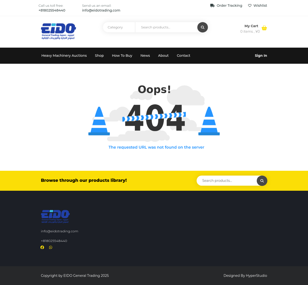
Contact (183, 55)
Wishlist (257, 5)
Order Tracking (226, 5)
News (145, 55)
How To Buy (122, 55)
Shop (99, 55)
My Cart (251, 26)
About (163, 55)
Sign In (261, 55)
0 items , (250, 31)
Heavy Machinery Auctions (64, 55)
